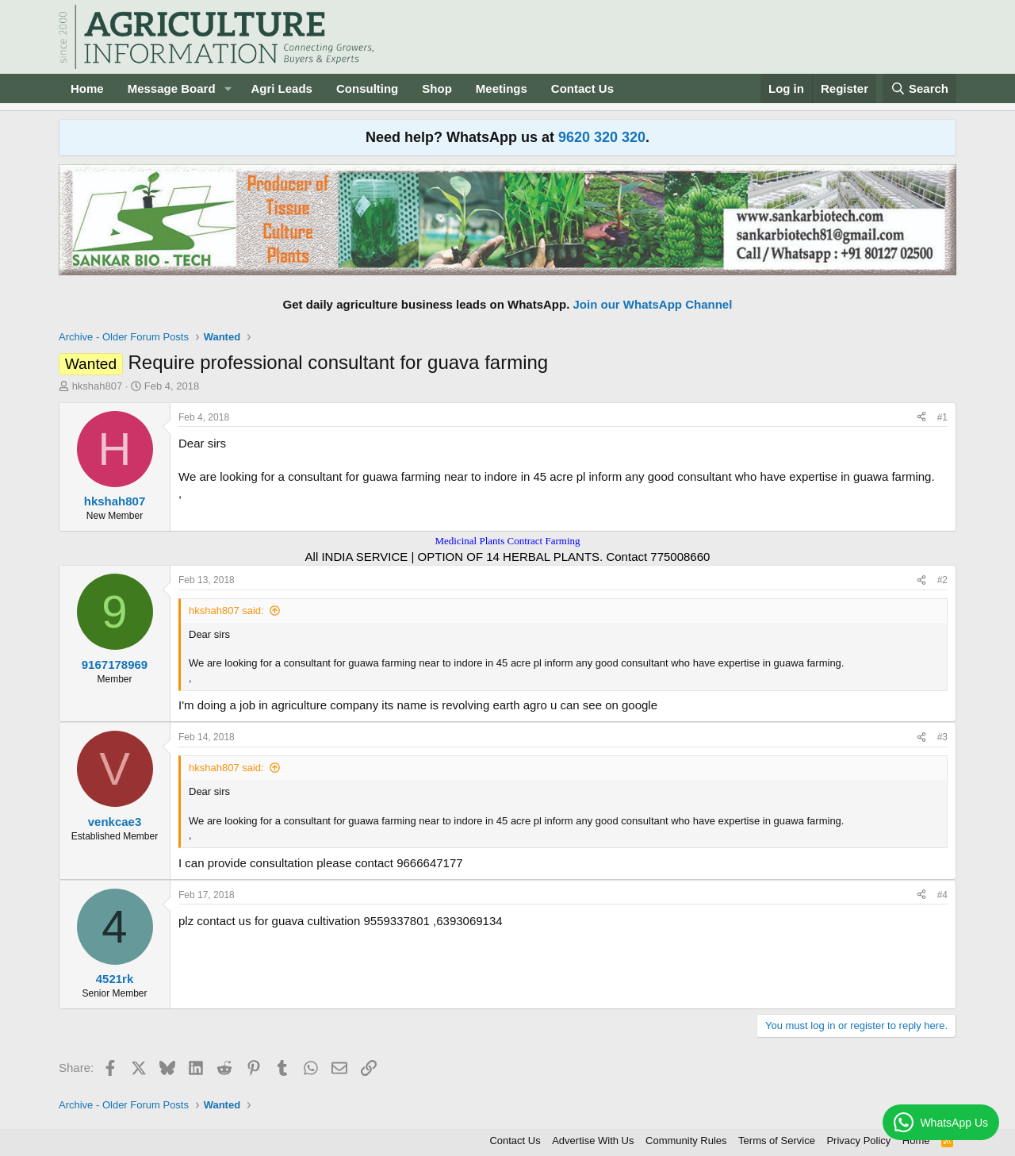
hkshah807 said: (226, 610)
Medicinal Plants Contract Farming (507, 541)
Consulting (367, 88)
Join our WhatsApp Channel (653, 304)
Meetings (501, 88)
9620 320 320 (601, 137)
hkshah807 (97, 386)
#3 (942, 737)
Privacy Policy (858, 1140)
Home (87, 88)
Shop (437, 88)
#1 (942, 417)
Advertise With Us (593, 1140)
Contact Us (582, 88)
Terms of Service (776, 1140)
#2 (942, 580)
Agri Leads (281, 88)
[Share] (921, 418)
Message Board (172, 88)
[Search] (920, 88)
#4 (942, 895)
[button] (227, 88)
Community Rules (686, 1140)
